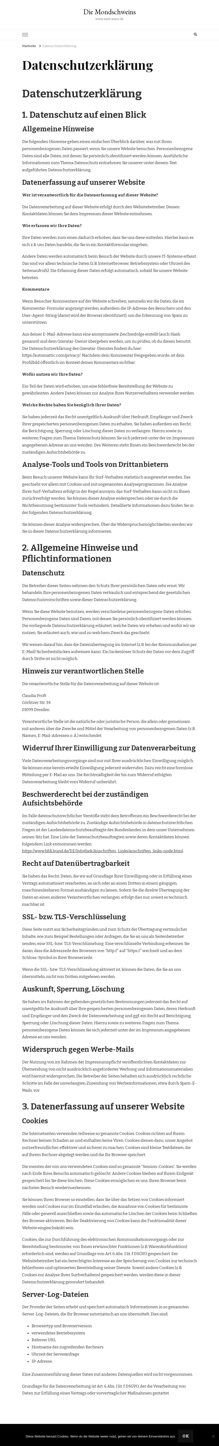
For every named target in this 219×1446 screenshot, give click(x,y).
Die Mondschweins (109, 11)
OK (185, 1436)
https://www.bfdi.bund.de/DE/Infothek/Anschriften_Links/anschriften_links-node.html (102, 851)
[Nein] (213, 1436)
